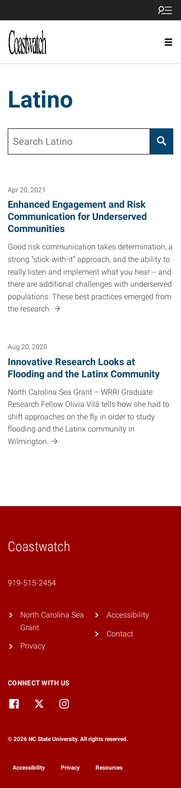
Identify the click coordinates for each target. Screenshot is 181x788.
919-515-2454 (32, 582)
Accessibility (128, 614)
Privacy (32, 645)
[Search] (161, 141)
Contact (120, 633)
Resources (109, 767)
